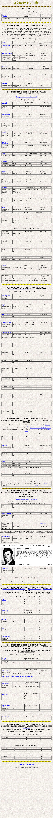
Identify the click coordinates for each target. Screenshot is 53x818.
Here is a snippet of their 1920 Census (26, 499)
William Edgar (6, 314)
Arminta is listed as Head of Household (40, 428)
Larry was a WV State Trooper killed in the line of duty (17, 676)
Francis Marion (6, 332)
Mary (3, 42)
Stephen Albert (6, 305)
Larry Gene (5, 670)
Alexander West (6, 45)
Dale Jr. (4, 600)
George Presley (6, 295)
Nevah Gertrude (6, 513)
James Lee (5, 610)
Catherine (4, 445)
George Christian (4, 15)
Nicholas (4, 187)
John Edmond (6, 114)
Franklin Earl (6, 636)
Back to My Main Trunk (26, 764)
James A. (4, 462)
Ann (3, 628)
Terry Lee (4, 659)
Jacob (3, 207)
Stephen (4, 171)
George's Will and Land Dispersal (26, 97)
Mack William (6, 537)
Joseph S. (4, 103)
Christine (4, 161)
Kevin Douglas (6, 717)
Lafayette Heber (6, 323)
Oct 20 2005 (43, 523)
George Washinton (5, 142)
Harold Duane (6, 620)
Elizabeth (4, 83)
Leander (4, 482)
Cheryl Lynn (5, 683)
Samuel (4, 132)
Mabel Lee (5, 568)
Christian (4, 66)
